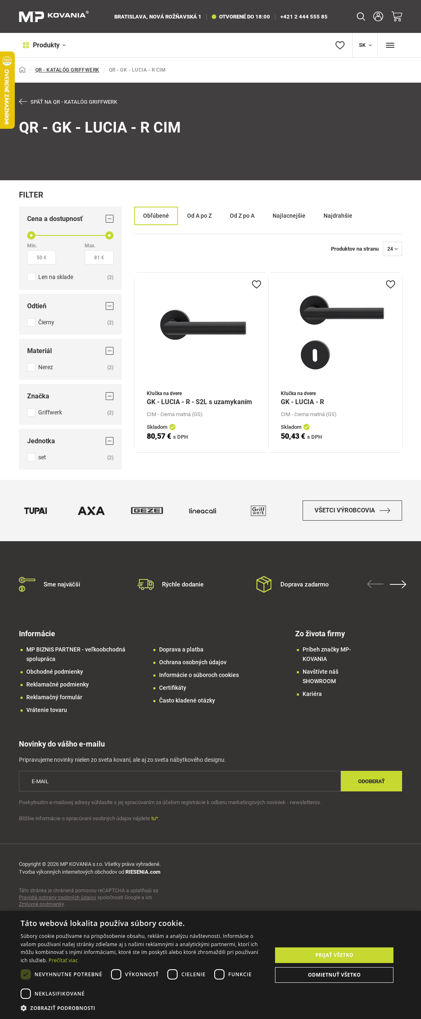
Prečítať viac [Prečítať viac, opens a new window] (63, 960)
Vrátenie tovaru (46, 715)
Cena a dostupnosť (70, 219)
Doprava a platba (181, 654)
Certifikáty (172, 693)
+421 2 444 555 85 (304, 17)
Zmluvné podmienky (41, 909)
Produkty (40, 45)
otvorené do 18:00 (241, 17)
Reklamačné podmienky (57, 689)
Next (400, 590)
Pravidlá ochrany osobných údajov (57, 903)
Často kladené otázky (187, 706)
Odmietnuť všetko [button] (334, 974)
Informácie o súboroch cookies (199, 680)
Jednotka (70, 441)
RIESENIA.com (142, 877)
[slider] (31, 236)
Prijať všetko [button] (334, 955)
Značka (70, 396)
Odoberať (371, 787)
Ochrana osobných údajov (193, 667)
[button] (143, 1008)
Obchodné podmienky (54, 677)
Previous (377, 589)
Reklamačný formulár (54, 702)
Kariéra (312, 699)
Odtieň (70, 306)
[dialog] (210, 965)
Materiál (70, 351)
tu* (154, 824)
